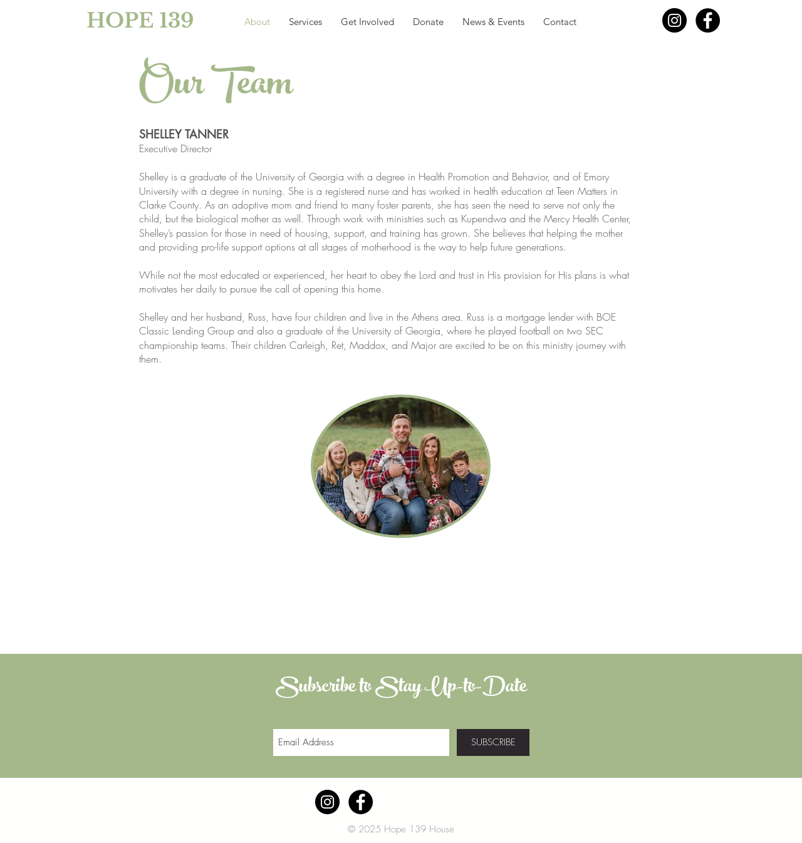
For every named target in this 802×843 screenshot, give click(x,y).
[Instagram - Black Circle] (674, 20)
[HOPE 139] (112, 21)
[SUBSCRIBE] (493, 742)
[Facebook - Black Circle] (707, 20)
